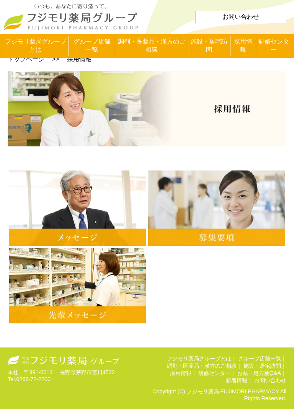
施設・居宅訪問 (209, 45)
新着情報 (236, 380)
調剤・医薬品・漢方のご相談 (151, 45)
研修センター (273, 45)
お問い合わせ (240, 16)
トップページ (26, 59)
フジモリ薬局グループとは (35, 45)
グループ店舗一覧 (92, 45)
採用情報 (243, 45)
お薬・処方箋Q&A (259, 373)
